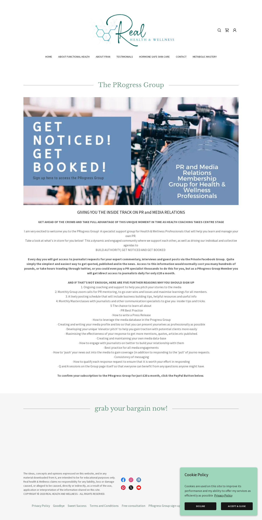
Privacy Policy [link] (41, 506)
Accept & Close (237, 506)
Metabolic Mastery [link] (205, 56)
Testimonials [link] (124, 56)
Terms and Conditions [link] (104, 506)
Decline (200, 506)
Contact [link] (181, 56)
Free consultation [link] (133, 506)
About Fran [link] (103, 56)
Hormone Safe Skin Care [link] (154, 56)
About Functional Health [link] (74, 56)
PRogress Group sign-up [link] (164, 506)
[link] (131, 30)
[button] (235, 30)
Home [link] (48, 56)
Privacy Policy (223, 495)
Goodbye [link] (59, 506)
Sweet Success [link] (77, 506)
